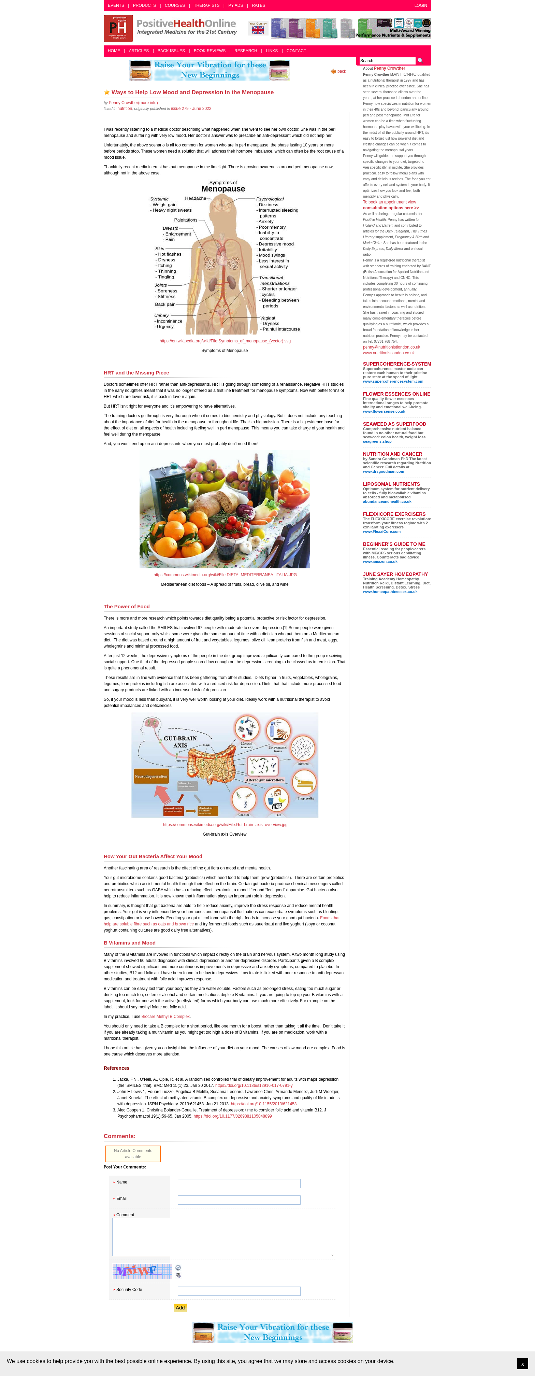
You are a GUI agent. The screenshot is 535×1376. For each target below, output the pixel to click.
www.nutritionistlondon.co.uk (389, 353)
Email (121, 1198)
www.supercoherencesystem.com (393, 381)
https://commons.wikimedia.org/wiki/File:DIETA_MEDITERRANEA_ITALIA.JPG (225, 574)
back (341, 71)
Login (421, 5)
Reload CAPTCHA (178, 1267)
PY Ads (235, 5)
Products (144, 5)
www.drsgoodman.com (383, 471)
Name (121, 1182)
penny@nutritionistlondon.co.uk (391, 347)
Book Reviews (210, 50)
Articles (139, 50)
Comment (125, 1214)
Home (114, 50)
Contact (296, 50)
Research (245, 50)
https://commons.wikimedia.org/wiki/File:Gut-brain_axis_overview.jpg (225, 824)
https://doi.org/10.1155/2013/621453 (264, 1104)
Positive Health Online (172, 28)
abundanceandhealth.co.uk (387, 501)
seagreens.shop (377, 441)
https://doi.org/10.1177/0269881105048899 (232, 1116)
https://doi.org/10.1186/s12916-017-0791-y (254, 1085)
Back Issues (171, 50)
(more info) (133, 102)
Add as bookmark (107, 92)
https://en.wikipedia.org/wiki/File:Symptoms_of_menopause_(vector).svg (225, 341)
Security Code (129, 1289)
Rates (258, 5)
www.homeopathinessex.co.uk (390, 592)
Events (116, 5)
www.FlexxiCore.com (382, 531)
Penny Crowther (389, 68)
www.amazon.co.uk (380, 561)
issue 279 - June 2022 (191, 108)
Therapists (206, 5)
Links (272, 50)
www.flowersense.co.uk (384, 411)
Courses (175, 5)
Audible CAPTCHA (178, 1275)
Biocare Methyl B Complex (166, 1016)
